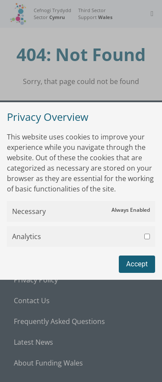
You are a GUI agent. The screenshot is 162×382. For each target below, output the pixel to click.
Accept (137, 264)
